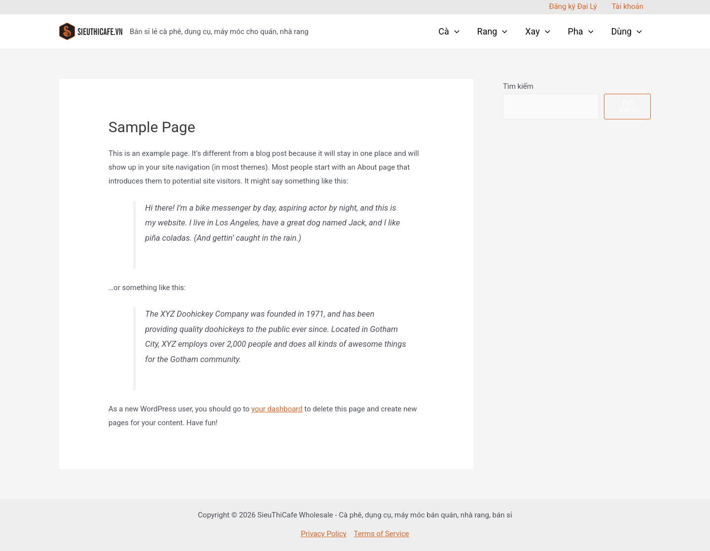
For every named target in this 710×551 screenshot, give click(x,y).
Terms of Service (381, 533)
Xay (537, 31)
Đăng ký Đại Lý (573, 6)
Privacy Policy (323, 533)
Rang (492, 31)
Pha (581, 31)
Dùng (626, 31)
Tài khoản (627, 6)
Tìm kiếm (518, 86)
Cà (448, 31)
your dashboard (277, 408)
